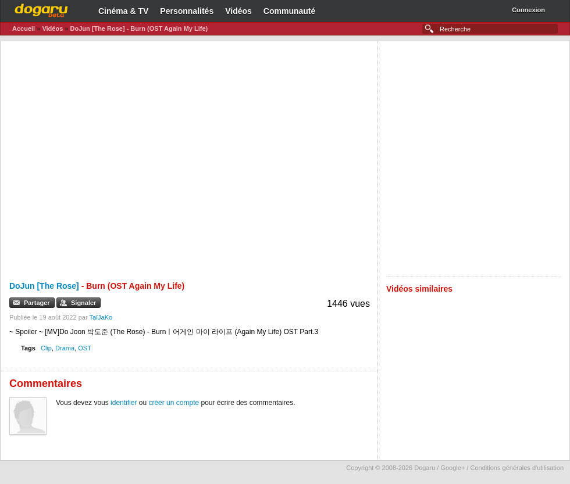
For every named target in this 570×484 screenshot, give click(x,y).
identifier (124, 403)
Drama (64, 348)
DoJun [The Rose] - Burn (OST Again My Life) (139, 28)
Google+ (452, 467)
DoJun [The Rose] (44, 286)
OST (84, 348)
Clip (46, 348)
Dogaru (41, 8)
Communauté (289, 11)
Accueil (23, 28)
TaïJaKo (100, 317)
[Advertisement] (139, 159)
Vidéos (238, 11)
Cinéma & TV (123, 11)
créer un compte (173, 403)
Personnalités (186, 11)
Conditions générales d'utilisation (517, 467)
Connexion (528, 9)
